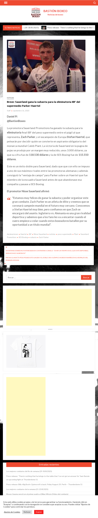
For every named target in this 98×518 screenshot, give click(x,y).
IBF (30, 234)
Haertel (23, 234)
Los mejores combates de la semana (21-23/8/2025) (27, 489)
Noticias (10, 98)
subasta (33, 237)
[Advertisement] (49, 307)
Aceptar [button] (39, 512)
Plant (76, 234)
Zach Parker (44, 237)
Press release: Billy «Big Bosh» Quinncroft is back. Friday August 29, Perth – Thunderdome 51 (44, 484)
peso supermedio (65, 234)
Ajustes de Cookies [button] (12, 512)
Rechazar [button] (27, 512)
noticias (52, 234)
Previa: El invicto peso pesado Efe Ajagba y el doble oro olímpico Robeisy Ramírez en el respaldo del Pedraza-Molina (47, 259)
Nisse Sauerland (40, 234)
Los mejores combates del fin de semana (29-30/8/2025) (29, 471)
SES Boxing (23, 237)
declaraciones (12, 234)
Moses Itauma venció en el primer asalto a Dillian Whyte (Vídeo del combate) (37, 494)
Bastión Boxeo (55, 11)
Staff (8, 111)
